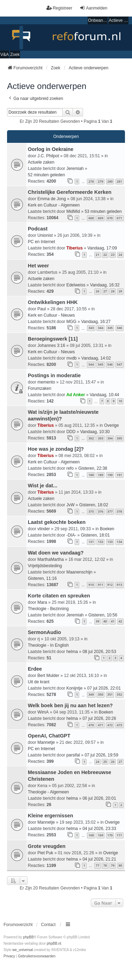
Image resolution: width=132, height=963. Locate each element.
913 (119, 584)
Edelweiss (75, 285)
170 (110, 835)
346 (119, 327)
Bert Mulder (48, 675)
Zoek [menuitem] (15, 54)
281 (119, 181)
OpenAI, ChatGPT (49, 736)
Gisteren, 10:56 (102, 615)
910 (91, 584)
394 (110, 438)
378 (119, 511)
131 (91, 541)
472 (110, 725)
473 (119, 725)
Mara (42, 602)
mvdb (71, 358)
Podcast (38, 229)
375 (91, 511)
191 (119, 475)
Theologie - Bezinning (48, 608)
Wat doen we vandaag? (56, 553)
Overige (111, 425)
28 (112, 291)
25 (105, 761)
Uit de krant (38, 681)
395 (119, 438)
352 (119, 694)
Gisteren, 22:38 (92, 468)
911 (100, 584)
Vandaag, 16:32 (105, 285)
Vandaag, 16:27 (96, 321)
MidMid (73, 211)
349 (91, 694)
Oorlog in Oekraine (51, 149)
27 (105, 291)
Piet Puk (45, 852)
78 (105, 865)
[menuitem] (9, 956)
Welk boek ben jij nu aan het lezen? (70, 705)
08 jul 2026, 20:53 (99, 651)
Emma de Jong (51, 198)
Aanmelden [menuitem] (93, 8)
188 (91, 475)
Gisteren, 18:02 (93, 504)
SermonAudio (44, 632)
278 (91, 181)
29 (120, 291)
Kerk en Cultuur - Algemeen (54, 205)
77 (97, 865)
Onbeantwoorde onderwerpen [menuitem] (98, 20)
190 (110, 475)
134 (119, 541)
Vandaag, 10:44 (104, 394)
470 (91, 725)
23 (112, 254)
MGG (71, 321)
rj (38, 638)
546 (110, 364)
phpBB (28, 937)
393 (100, 438)
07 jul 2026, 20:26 (99, 718)
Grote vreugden (46, 846)
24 (120, 254)
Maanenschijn (79, 572)
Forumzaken (39, 388)
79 (112, 865)
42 (120, 621)
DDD (70, 431)
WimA (43, 712)
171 (119, 835)
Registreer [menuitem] (59, 8)
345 (110, 327)
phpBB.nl (54, 943)
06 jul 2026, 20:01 (99, 798)
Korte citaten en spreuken (59, 595)
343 (91, 327)
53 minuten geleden (102, 211)
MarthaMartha (50, 559)
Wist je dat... (42, 485)
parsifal (73, 755)
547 (119, 364)
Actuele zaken (41, 162)
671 (119, 218)
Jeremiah (74, 168)
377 (110, 511)
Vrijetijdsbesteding (45, 565)
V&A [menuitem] (4, 54)
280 (110, 181)
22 (105, 254)
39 (97, 621)
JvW (70, 504)
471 (100, 725)
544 (91, 364)
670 (110, 218)
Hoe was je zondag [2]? (56, 449)
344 (100, 327)
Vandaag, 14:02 (96, 358)
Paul (41, 308)
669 (100, 218)
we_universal (22, 950)
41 (112, 621)
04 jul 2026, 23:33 (99, 828)
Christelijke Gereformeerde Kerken (70, 192)
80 (120, 865)
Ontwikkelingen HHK (53, 302)
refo (70, 468)
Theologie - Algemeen (48, 792)
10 (120, 401)
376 (100, 511)
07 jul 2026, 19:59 (101, 755)
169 (100, 835)
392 (91, 438)
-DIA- (71, 535)
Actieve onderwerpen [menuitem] (118, 20)
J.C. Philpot (48, 155)
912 (110, 584)
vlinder (43, 528)
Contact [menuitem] (48, 924)
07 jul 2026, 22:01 (104, 688)
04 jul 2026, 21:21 (99, 859)
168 (91, 835)
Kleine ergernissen (50, 815)
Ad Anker (75, 394)
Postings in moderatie (54, 375)
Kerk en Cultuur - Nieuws (51, 315)
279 (100, 181)
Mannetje (46, 742)
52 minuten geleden (46, 174)
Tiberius (74, 248)
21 (97, 254)
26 (97, 291)
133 (110, 541)
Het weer (38, 265)
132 (100, 541)
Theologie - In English (48, 645)
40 (105, 621)
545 (100, 364)
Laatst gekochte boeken (57, 522)
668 (91, 218)
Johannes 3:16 (51, 345)
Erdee (35, 669)
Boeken (107, 528)
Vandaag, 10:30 (95, 431)
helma (72, 651)
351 (110, 694)
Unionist (44, 235)
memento (46, 382)
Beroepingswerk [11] (53, 339)
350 (100, 694)
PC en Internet (41, 241)
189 (100, 475)
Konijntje (74, 688)
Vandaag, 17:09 (102, 248)
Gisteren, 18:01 (95, 535)
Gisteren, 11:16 (42, 578)
